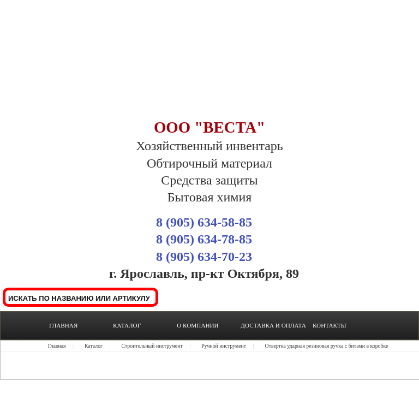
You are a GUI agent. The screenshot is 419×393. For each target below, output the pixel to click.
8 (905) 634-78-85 (204, 239)
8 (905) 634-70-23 (204, 256)
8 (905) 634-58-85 (204, 222)
